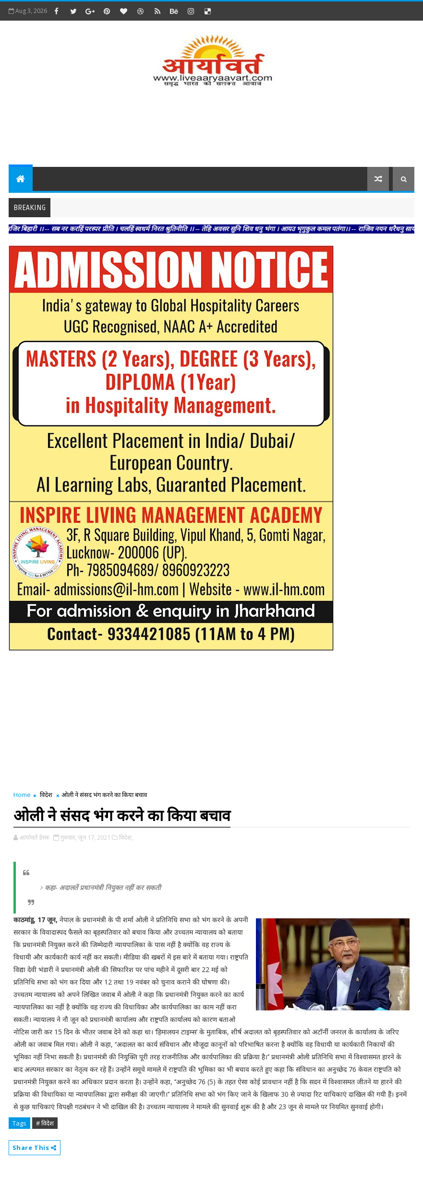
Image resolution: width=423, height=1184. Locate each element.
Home (22, 794)
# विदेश (45, 1123)
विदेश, (126, 837)
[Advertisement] (212, 128)
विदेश (46, 794)
